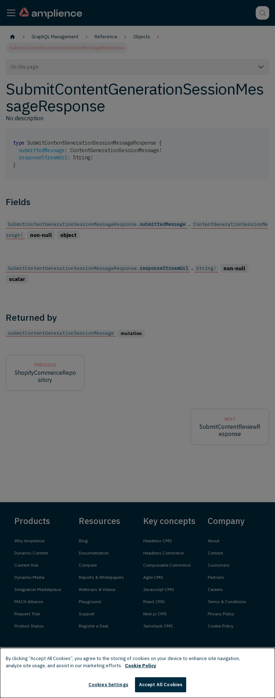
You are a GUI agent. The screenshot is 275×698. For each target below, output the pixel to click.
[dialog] (137, 673)
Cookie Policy (140, 666)
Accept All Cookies (160, 685)
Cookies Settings (108, 685)
